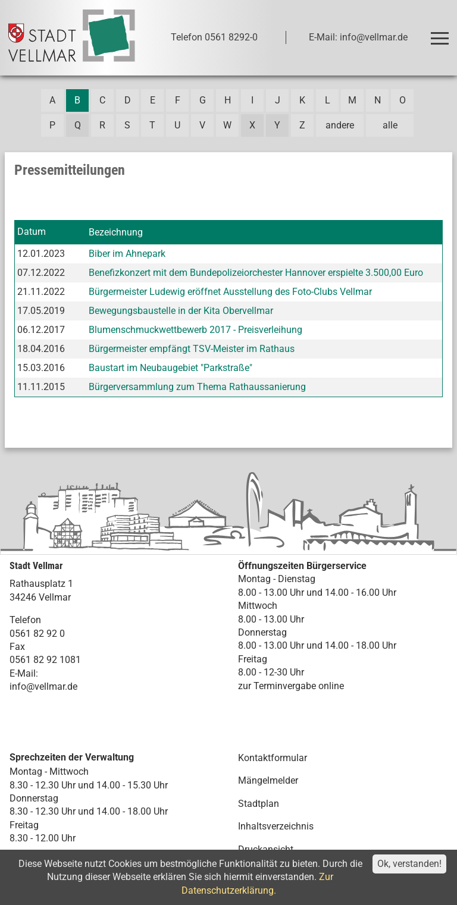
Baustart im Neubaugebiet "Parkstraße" (170, 367)
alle (390, 125)
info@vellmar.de (43, 686)
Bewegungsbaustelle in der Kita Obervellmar (181, 310)
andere (339, 125)
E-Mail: (24, 673)
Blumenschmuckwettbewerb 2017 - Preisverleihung (195, 329)
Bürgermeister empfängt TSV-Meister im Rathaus (192, 348)
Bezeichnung (116, 232)
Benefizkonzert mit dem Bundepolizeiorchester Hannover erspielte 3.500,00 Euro (256, 272)
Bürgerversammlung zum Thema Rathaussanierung (197, 386)
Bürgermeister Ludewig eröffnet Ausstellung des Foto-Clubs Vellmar (230, 291)
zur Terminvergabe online (291, 686)
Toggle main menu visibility (441, 33)
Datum (31, 231)
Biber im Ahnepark (127, 253)
